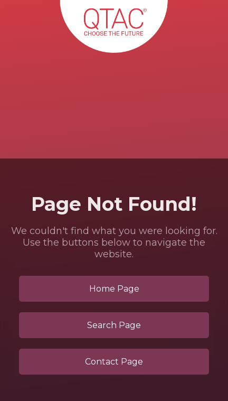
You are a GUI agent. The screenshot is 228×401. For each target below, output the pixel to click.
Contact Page (114, 362)
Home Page (114, 289)
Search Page (114, 325)
